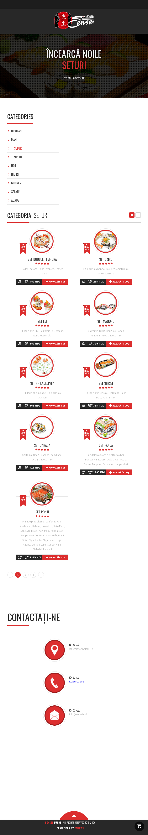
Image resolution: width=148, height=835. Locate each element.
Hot (13, 165)
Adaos (15, 200)
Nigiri (15, 174)
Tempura (17, 157)
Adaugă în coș (57, 281)
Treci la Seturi (74, 78)
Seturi (18, 148)
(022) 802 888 (76, 681)
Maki (14, 139)
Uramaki (16, 131)
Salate (15, 191)
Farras (79, 828)
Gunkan (16, 183)
